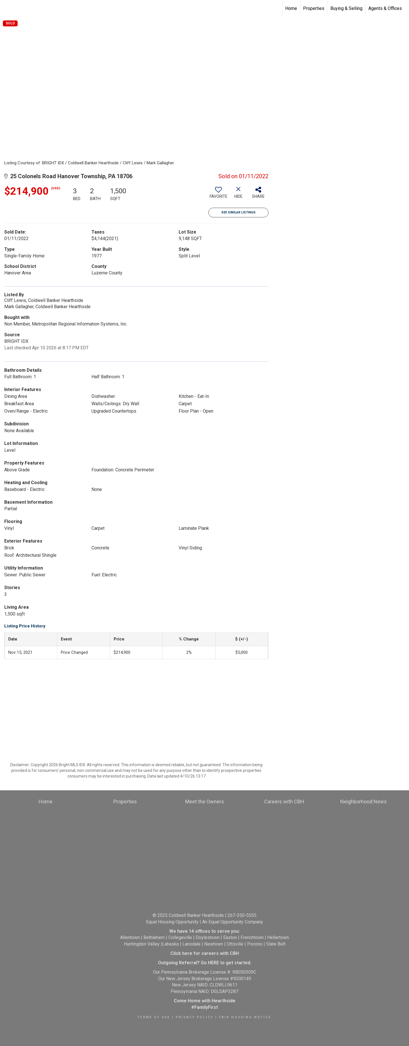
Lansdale (191, 944)
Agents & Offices (385, 8)
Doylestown (208, 937)
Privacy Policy (195, 1017)
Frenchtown (252, 937)
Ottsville (235, 944)
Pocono (254, 944)
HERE (213, 962)
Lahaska (170, 944)
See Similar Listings (238, 212)
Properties (313, 8)
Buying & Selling (346, 8)
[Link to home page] (7, 8)
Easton (230, 937)
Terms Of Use (154, 1017)
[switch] (218, 194)
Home (291, 8)
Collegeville (180, 937)
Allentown (130, 937)
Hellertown (278, 937)
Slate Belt (275, 944)
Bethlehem (154, 937)
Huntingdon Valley (142, 944)
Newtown (213, 944)
